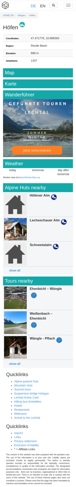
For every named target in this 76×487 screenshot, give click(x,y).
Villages (22, 15)
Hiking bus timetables (27, 401)
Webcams (20, 413)
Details (38, 204)
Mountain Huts (23, 385)
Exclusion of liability (26, 445)
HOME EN (8, 15)
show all (14, 270)
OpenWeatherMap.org (30, 177)
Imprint (18, 433)
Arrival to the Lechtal (27, 417)
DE (33, 6)
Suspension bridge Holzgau (31, 393)
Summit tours (22, 389)
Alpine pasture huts (26, 381)
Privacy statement (25, 441)
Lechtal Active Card (26, 397)
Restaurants (21, 409)
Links (17, 437)
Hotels (18, 405)
